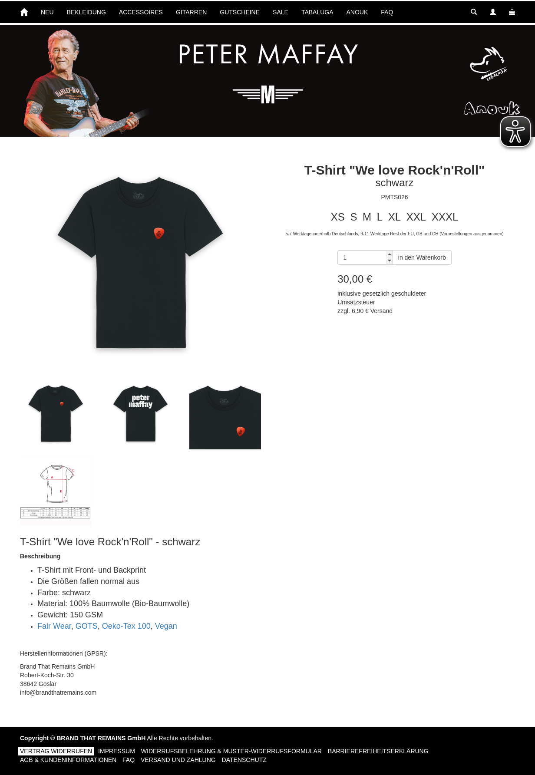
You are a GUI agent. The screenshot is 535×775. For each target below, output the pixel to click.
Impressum (116, 751)
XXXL (445, 217)
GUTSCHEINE (240, 12)
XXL (416, 217)
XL (394, 217)
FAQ (387, 12)
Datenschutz (244, 759)
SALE (280, 12)
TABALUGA (317, 12)
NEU (47, 12)
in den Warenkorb (422, 257)
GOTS (87, 626)
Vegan (166, 626)
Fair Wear (54, 626)
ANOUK (357, 12)
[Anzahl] (365, 257)
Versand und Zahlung (178, 759)
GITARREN (191, 12)
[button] (473, 12)
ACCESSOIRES (141, 12)
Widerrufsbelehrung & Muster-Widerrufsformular (231, 751)
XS (338, 217)
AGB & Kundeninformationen (68, 759)
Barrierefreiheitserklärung (378, 751)
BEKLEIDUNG (86, 12)
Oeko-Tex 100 (126, 626)
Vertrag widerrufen (56, 751)
